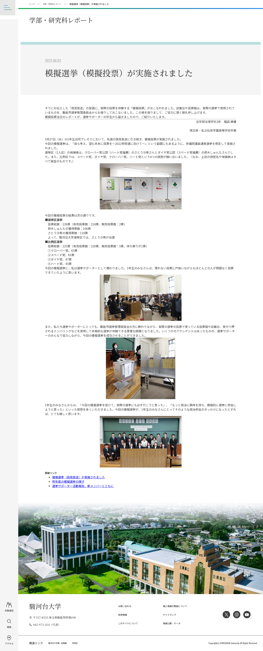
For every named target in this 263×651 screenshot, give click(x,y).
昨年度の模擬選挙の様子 (68, 481)
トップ (32, 3)
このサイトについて (126, 623)
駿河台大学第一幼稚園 (59, 642)
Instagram (235, 614)
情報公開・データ (169, 623)
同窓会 (79, 642)
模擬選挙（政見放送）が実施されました (78, 477)
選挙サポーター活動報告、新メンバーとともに (83, 485)
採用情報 (119, 614)
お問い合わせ (122, 606)
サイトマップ (166, 614)
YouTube (246, 614)
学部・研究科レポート (55, 3)
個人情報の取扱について (173, 606)
